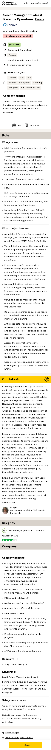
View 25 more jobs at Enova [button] (17, 737)
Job (16, 125)
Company (31, 125)
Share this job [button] (10, 732)
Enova (39, 19)
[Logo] (9, 3)
